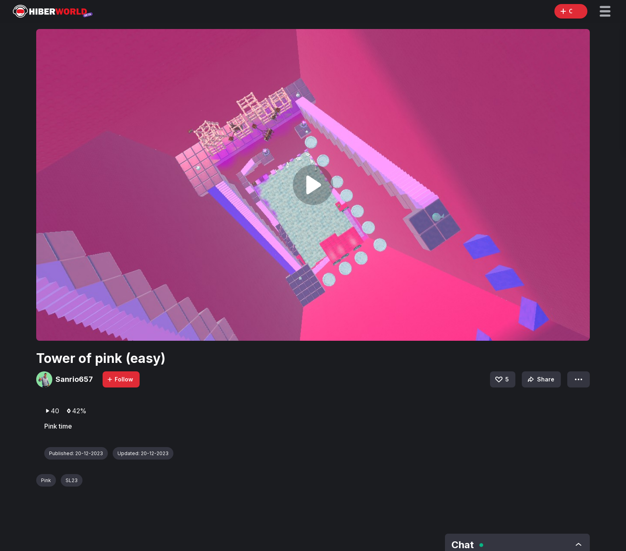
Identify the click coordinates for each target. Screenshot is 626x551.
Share (540, 379)
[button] (605, 11)
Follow (120, 379)
